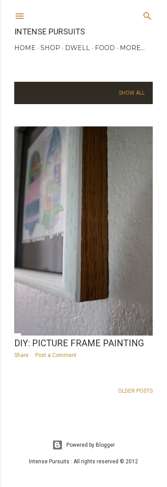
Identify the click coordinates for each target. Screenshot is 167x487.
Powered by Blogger (83, 445)
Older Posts (135, 391)
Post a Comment (56, 355)
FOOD (105, 48)
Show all (132, 93)
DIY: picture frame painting (79, 343)
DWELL (77, 48)
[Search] (147, 14)
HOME (25, 48)
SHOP (50, 48)
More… (132, 48)
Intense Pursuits (49, 31)
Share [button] (21, 355)
